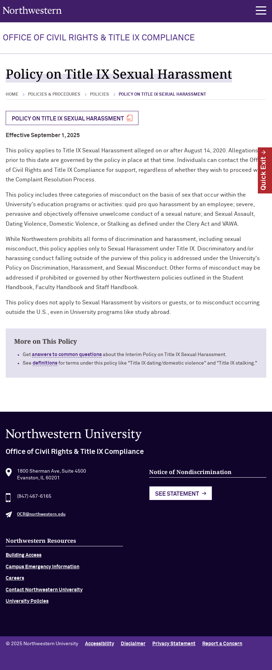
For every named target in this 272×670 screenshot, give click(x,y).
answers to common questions (67, 354)
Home (12, 94)
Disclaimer (133, 643)
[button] (261, 10)
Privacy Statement (174, 643)
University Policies (27, 603)
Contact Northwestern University (44, 592)
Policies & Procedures (54, 94)
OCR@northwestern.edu (41, 517)
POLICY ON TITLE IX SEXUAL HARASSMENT (68, 118)
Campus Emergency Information (42, 569)
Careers (15, 580)
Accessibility (99, 643)
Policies (99, 94)
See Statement (177, 496)
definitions (45, 363)
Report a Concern (222, 643)
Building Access (23, 557)
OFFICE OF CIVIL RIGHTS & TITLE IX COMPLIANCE (99, 38)
